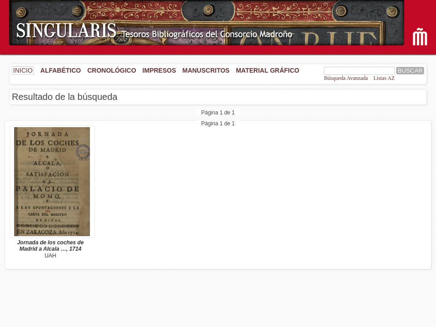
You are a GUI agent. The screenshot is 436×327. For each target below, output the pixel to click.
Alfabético (60, 70)
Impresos (159, 70)
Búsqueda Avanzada (346, 78)
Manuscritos (205, 70)
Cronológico (111, 70)
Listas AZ (384, 78)
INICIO (23, 70)
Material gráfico (267, 70)
